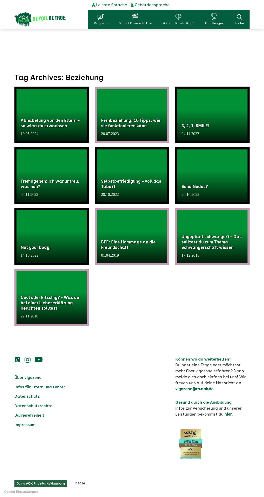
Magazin (100, 23)
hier (228, 414)
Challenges (214, 23)
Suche (239, 19)
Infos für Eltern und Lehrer (39, 387)
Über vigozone (27, 378)
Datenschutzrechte (33, 406)
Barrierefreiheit (29, 416)
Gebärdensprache (152, 5)
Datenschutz (27, 397)
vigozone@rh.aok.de (194, 389)
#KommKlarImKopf (178, 23)
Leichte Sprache (111, 5)
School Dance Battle (135, 23)
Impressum (24, 425)
